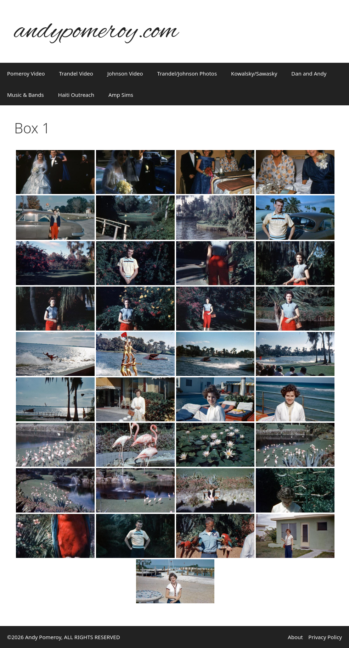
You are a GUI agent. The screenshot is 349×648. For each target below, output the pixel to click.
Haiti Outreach (76, 94)
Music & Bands (25, 94)
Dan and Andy (308, 73)
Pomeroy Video (26, 73)
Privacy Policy (325, 637)
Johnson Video (125, 73)
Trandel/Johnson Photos (187, 73)
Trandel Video (76, 73)
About (295, 637)
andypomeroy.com (96, 31)
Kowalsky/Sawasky (254, 73)
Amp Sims (120, 94)
